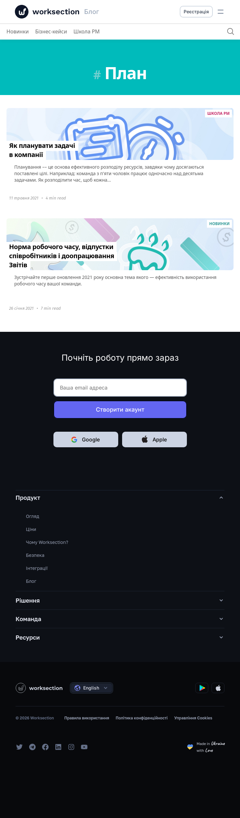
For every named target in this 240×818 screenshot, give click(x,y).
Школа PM (87, 31)
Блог (31, 581)
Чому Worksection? (47, 542)
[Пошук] (230, 31)
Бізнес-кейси (51, 31)
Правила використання (86, 718)
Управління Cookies (193, 718)
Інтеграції (37, 568)
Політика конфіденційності (142, 718)
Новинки (17, 31)
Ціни (31, 529)
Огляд (32, 516)
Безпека (35, 555)
